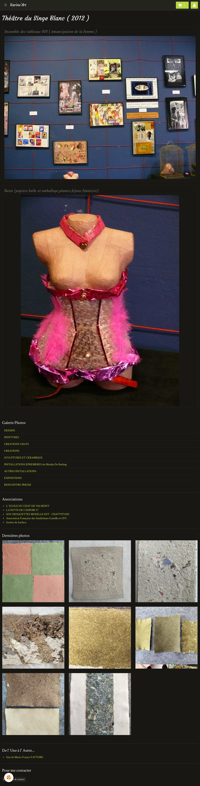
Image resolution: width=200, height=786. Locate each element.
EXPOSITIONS (13, 478)
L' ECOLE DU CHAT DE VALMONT (27, 506)
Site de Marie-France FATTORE (24, 757)
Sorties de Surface (16, 522)
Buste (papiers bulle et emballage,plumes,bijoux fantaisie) (51, 191)
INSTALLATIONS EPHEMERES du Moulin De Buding (35, 464)
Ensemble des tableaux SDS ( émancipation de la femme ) (50, 32)
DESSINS (9, 430)
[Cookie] (8, 777)
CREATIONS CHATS (16, 444)
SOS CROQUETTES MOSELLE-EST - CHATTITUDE (37, 514)
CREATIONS (11, 451)
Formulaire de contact (14, 779)
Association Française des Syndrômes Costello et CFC (36, 518)
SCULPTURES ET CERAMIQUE (23, 458)
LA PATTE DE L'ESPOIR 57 (22, 510)
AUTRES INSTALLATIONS (20, 471)
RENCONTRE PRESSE (17, 485)
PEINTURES (11, 437)
